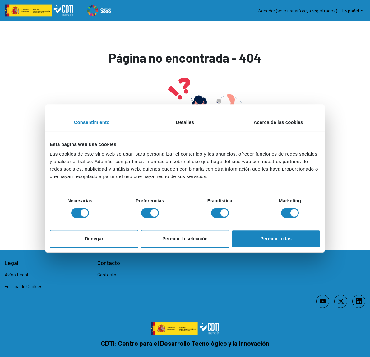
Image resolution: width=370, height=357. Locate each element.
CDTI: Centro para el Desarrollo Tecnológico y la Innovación (185, 343)
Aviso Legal (16, 274)
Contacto (106, 274)
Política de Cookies (24, 286)
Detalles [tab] (185, 122)
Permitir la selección (185, 238)
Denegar (94, 238)
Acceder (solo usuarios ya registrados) (297, 10)
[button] (352, 10)
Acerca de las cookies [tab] (278, 122)
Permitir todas (276, 238)
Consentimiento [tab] (92, 122)
